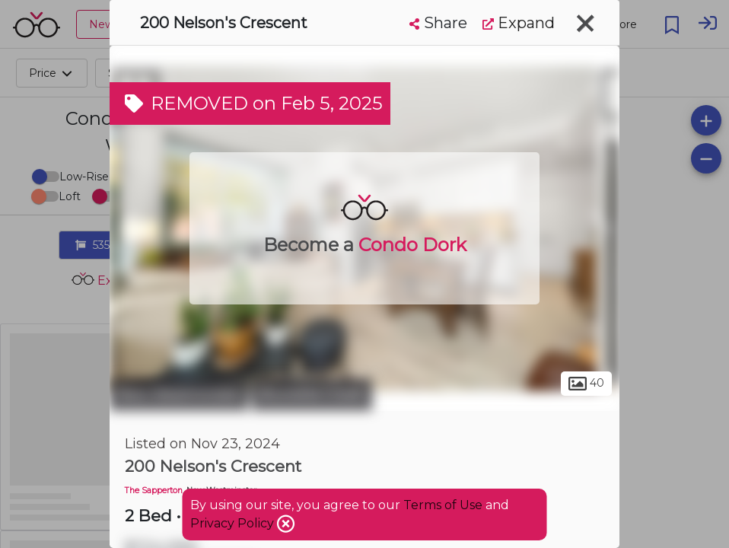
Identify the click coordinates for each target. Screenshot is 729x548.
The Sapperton (154, 490)
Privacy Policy (233, 523)
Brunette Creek (311, 394)
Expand (518, 23)
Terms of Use (442, 505)
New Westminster (178, 394)
